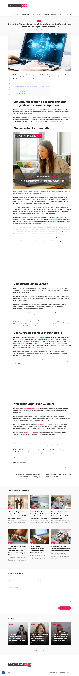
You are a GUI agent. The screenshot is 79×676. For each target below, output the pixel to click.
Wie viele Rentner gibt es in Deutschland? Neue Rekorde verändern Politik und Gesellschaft (60, 515)
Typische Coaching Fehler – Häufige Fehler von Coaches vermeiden (58, 475)
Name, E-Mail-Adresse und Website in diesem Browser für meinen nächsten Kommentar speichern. (32, 604)
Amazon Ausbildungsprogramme (43, 424)
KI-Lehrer (55, 201)
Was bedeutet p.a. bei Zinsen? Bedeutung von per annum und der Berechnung (60, 548)
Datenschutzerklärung (53, 672)
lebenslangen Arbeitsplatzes (31, 408)
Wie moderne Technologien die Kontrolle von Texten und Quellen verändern (17, 637)
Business (46, 14)
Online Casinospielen (56, 219)
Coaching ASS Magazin (14, 672)
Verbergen (22, 83)
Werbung (68, 672)
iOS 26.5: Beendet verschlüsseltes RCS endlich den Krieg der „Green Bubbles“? (37, 550)
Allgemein (55, 624)
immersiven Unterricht (36, 312)
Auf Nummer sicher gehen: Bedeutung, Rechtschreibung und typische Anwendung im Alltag (17, 551)
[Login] (68, 14)
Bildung (24, 450)
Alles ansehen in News (39, 650)
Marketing (39, 14)
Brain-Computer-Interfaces (35, 337)
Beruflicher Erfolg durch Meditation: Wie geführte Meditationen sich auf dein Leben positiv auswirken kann (28, 476)
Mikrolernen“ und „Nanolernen (30, 432)
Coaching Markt (25, 14)
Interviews (15, 14)
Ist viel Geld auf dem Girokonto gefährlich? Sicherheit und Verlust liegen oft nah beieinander (39, 515)
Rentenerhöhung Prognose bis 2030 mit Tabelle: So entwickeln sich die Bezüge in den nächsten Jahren (60, 636)
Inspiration (54, 14)
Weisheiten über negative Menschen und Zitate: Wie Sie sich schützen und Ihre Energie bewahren (39, 636)
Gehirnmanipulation (18, 361)
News (33, 14)
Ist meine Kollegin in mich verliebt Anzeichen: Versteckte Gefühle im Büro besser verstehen (18, 515)
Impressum (62, 672)
